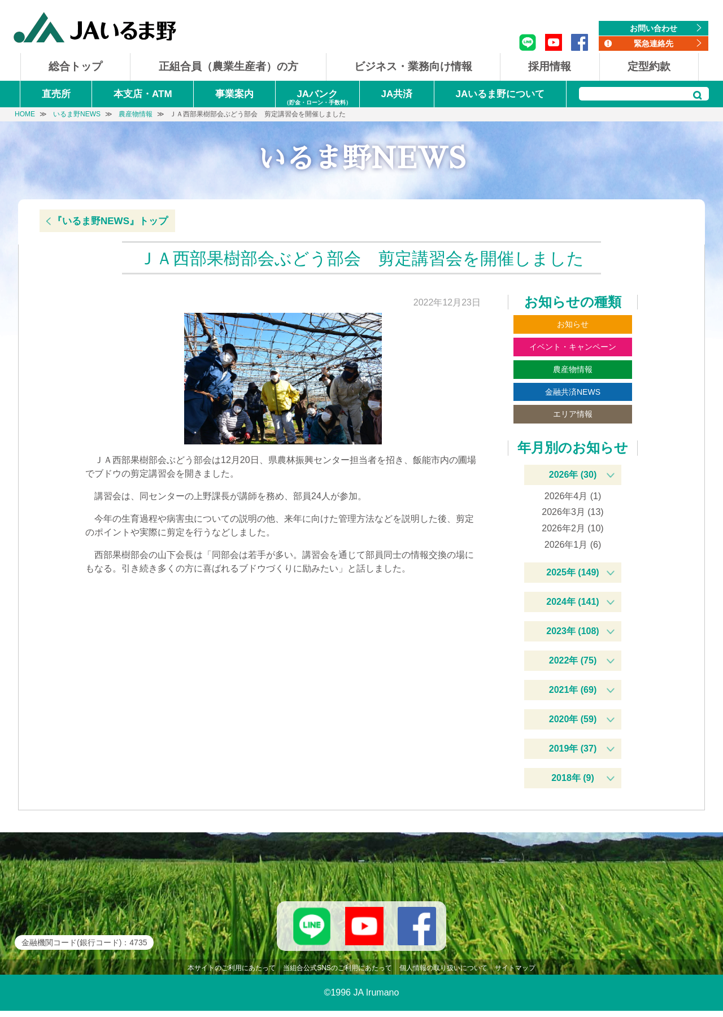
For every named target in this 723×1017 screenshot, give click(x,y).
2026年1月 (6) (573, 544)
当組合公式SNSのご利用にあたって (337, 973)
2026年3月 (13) (572, 512)
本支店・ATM (143, 94)
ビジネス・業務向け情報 (413, 66)
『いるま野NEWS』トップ (110, 221)
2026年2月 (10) (572, 528)
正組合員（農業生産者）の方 (228, 66)
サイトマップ (515, 973)
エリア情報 (573, 413)
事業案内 (234, 94)
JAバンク (317, 98)
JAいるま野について (500, 94)
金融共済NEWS (572, 391)
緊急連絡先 (653, 43)
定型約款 (649, 66)
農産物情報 (573, 369)
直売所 (56, 94)
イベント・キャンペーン (572, 346)
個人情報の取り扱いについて (443, 973)
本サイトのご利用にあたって (232, 973)
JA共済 (396, 94)
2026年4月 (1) (573, 496)
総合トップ (75, 66)
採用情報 (549, 66)
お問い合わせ (653, 28)
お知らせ (573, 324)
